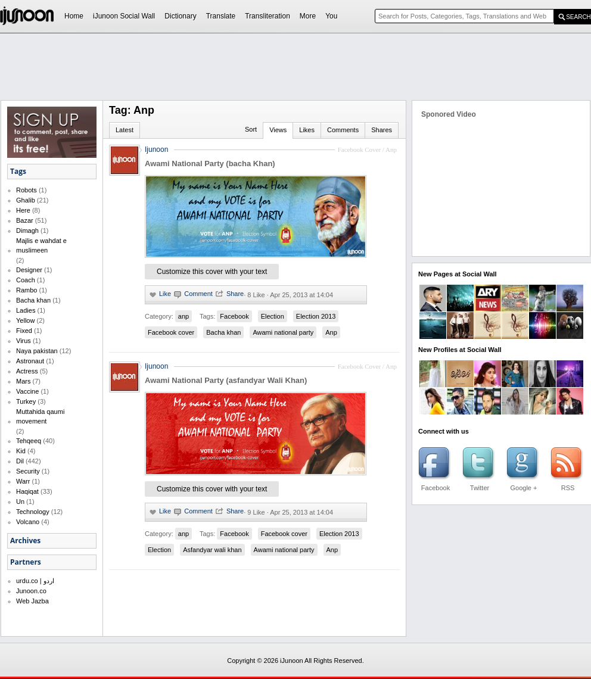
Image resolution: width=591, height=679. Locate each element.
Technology (32, 511)
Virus (23, 340)
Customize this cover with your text (212, 271)
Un (20, 501)
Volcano (27, 521)
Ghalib (25, 200)
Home (73, 16)
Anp (331, 332)
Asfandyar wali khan (212, 549)
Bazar (24, 220)
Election (272, 316)
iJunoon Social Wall (124, 16)
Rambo (26, 290)
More (308, 16)
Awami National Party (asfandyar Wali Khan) (226, 380)
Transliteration (267, 16)
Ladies (25, 310)
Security (28, 471)
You (331, 16)
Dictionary (180, 16)
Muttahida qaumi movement (40, 416)
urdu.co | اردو (35, 580)
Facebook (234, 316)
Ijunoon (156, 149)
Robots (26, 190)
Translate (221, 16)
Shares (381, 129)
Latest (124, 129)
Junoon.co (31, 590)
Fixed (24, 330)
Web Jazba (32, 601)
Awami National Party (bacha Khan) (210, 163)
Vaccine (27, 391)
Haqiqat (27, 491)
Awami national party (283, 332)
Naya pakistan (37, 350)
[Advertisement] (156, 57)
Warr (23, 481)
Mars (23, 381)
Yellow (25, 320)
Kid (21, 450)
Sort (251, 129)
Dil (20, 461)
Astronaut (30, 361)
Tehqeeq (28, 440)
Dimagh (27, 230)
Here (23, 210)
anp (183, 316)
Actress (27, 371)
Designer (29, 269)
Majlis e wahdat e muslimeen (41, 245)
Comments (343, 129)
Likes (307, 129)
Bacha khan (33, 300)
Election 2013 (316, 316)
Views (278, 129)
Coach (25, 280)
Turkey (26, 401)
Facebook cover (171, 332)
